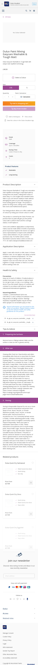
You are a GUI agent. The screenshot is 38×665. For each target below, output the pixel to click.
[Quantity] (8, 97)
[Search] (26, 11)
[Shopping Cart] (30, 11)
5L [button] (27, 88)
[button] (34, 11)
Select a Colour (19, 77)
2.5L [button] (10, 88)
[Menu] (3, 11)
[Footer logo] (8, 605)
